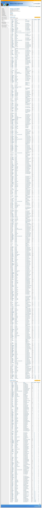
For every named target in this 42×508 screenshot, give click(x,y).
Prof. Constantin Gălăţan (28, 148)
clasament (3, 14)
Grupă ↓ (33, 19)
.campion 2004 (16, 328)
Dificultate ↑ (35, 19)
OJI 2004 (16, 81)
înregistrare (37, 0)
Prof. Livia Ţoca (27, 77)
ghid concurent (4, 17)
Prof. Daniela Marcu (27, 24)
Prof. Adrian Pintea (27, 37)
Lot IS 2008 (16, 161)
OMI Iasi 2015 (16, 22)
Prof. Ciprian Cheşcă (27, 147)
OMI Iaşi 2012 (16, 29)
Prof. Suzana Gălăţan (27, 173)
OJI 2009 (16, 74)
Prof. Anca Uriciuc (27, 20)
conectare (34, 0)
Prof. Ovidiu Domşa (27, 260)
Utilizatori (34, 6)
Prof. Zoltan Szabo (27, 85)
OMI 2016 (16, 249)
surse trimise (4, 15)
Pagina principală (30, 6)
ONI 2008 (16, 138)
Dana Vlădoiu (26, 34)
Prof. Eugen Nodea (27, 279)
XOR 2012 (16, 330)
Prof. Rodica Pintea (27, 106)
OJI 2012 (16, 39)
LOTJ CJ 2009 (16, 128)
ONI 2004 (16, 70)
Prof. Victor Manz (27, 298)
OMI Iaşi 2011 (16, 50)
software (3, 10)
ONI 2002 (16, 65)
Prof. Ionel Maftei (27, 38)
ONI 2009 (16, 30)
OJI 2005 (16, 34)
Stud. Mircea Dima (27, 132)
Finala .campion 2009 (17, 254)
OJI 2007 (16, 71)
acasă (3, 8)
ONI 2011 (16, 179)
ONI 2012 (16, 182)
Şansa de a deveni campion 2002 (18, 40)
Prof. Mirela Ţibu (27, 23)
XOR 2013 (16, 43)
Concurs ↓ (16, 19)
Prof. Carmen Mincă (27, 146)
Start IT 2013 (16, 44)
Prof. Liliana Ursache (27, 145)
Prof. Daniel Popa (27, 267)
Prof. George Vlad (27, 99)
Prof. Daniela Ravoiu (27, 30)
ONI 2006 (16, 107)
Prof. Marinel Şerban (27, 40)
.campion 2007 (16, 46)
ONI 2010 (16, 191)
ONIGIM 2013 (16, 146)
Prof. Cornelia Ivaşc (27, 73)
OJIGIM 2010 (16, 168)
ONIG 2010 (16, 45)
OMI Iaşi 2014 (16, 20)
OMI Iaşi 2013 (16, 27)
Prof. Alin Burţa (27, 63)
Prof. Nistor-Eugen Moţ (27, 227)
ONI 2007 (16, 37)
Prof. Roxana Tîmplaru (27, 107)
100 (38, 20)
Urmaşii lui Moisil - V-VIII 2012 (18, 73)
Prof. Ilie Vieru (27, 319)
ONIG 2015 (16, 203)
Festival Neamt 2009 (17, 335)
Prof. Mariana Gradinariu (28, 94)
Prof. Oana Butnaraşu (27, 29)
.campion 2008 (16, 92)
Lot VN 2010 (16, 69)
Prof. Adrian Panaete (27, 336)
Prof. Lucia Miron (27, 27)
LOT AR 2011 (16, 329)
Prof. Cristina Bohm (27, 240)
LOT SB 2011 (16, 163)
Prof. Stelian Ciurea (27, 212)
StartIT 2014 (16, 98)
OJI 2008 (16, 172)
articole (3, 9)
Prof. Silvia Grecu (27, 167)
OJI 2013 (16, 103)
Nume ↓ (12, 19)
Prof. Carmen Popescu (27, 187)
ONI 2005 (16, 21)
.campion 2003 (16, 116)
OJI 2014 (16, 169)
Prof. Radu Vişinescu (27, 281)
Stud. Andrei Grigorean (27, 254)
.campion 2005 (16, 28)
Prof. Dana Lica (27, 64)
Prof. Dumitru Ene (27, 335)
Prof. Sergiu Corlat (27, 28)
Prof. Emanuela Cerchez (28, 39)
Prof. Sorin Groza (27, 179)
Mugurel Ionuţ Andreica (27, 278)
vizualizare (14, 15)
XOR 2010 (16, 80)
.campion (2, 0)
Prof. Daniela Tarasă (27, 142)
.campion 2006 (16, 51)
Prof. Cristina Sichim (27, 135)
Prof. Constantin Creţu (27, 196)
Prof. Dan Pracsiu (27, 43)
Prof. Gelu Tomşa (27, 47)
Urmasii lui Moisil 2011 (17, 23)
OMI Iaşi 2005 (16, 95)
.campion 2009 (16, 132)
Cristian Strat (26, 303)
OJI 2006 (16, 62)
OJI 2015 (16, 142)
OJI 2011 (16, 24)
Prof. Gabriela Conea (27, 50)
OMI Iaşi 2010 (16, 167)
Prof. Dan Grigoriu (27, 21)
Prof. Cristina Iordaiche (27, 168)
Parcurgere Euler (4, 23)
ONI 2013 (16, 198)
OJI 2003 (16, 113)
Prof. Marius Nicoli (27, 163)
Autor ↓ (26, 19)
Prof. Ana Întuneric (27, 241)
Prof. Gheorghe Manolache (28, 285)
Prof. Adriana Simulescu (28, 62)
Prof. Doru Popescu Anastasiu (27, 55)
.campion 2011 (16, 97)
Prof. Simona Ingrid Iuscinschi (27, 84)
